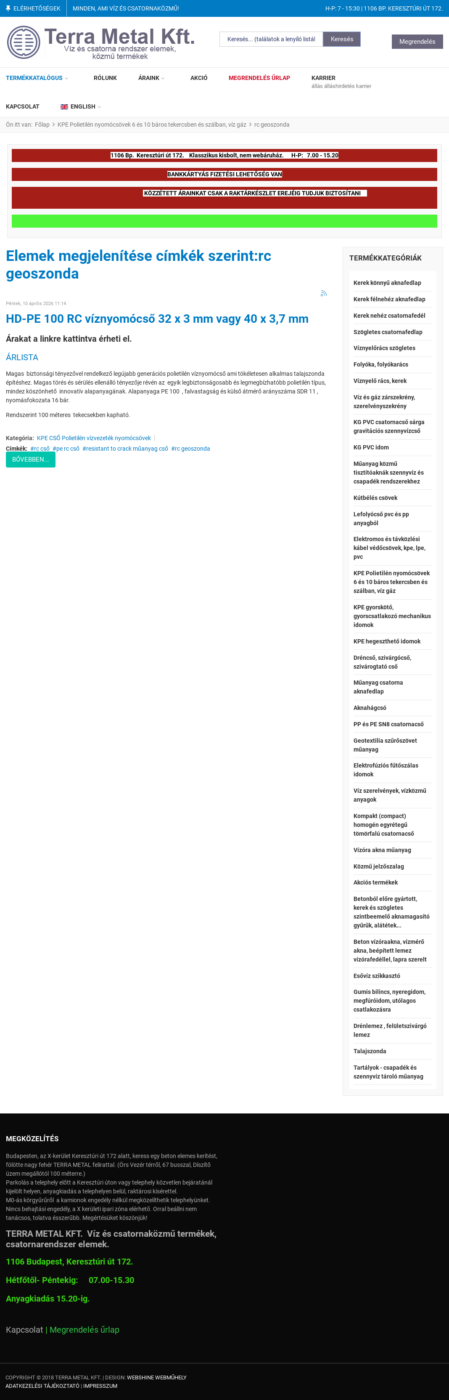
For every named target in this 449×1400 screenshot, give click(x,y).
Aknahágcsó (370, 707)
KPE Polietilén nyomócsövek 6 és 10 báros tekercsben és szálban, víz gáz (392, 582)
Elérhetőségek (37, 8)
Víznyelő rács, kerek (380, 380)
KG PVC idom (371, 447)
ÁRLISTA (22, 357)
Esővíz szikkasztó (377, 975)
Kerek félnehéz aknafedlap (389, 299)
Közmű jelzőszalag (379, 866)
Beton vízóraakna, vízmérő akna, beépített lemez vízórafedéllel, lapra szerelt (390, 950)
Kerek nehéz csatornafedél (389, 315)
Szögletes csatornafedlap (388, 332)
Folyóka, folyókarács (381, 364)
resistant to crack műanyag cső (127, 448)
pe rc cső (67, 448)
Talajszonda (370, 1051)
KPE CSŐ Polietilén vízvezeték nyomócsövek (94, 438)
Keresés (342, 39)
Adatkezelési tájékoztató (42, 1386)
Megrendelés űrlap (84, 1330)
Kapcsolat (24, 1330)
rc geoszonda (192, 448)
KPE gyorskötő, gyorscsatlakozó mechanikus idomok (392, 616)
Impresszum (100, 1386)
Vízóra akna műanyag (382, 850)
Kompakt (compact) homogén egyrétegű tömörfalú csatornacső (384, 825)
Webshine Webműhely (157, 1377)
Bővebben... (30, 459)
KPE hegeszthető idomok (387, 641)
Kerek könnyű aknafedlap (387, 282)
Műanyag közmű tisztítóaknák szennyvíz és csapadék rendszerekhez (389, 472)
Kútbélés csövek (375, 497)
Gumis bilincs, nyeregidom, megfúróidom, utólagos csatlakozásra (389, 1000)
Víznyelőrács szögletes (384, 348)
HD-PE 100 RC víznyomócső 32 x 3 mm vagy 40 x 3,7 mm (157, 319)
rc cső (42, 448)
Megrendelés (417, 41)
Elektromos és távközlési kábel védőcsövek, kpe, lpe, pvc (389, 548)
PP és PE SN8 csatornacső (389, 724)
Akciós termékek (376, 882)
